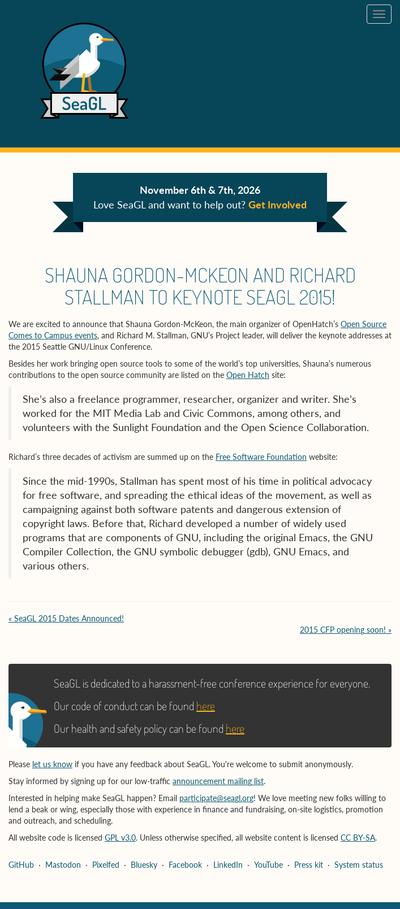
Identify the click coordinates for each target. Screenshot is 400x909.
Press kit (308, 864)
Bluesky (144, 864)
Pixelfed (105, 864)
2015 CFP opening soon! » (346, 629)
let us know (52, 764)
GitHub (21, 864)
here (205, 705)
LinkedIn (228, 864)
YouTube (268, 864)
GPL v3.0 (120, 837)
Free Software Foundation (261, 457)
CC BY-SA (358, 837)
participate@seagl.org (216, 798)
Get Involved (277, 204)
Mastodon (63, 864)
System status (358, 864)
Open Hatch (247, 375)
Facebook (185, 864)
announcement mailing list (218, 781)
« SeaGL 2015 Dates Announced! (66, 618)
